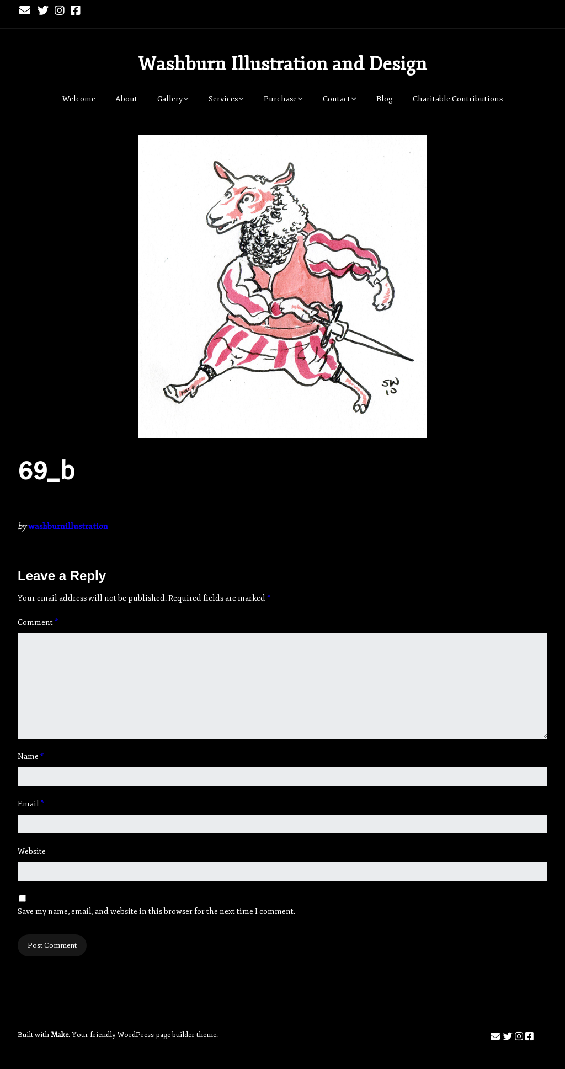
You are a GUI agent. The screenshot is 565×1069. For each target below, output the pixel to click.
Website (32, 851)
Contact (336, 99)
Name (31, 756)
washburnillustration (68, 526)
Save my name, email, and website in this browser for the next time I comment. (156, 911)
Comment (38, 622)
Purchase (280, 99)
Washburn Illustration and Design (282, 64)
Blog (384, 99)
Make (59, 1034)
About (126, 99)
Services (223, 99)
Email (31, 804)
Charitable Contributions (458, 99)
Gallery (170, 99)
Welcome (78, 99)
